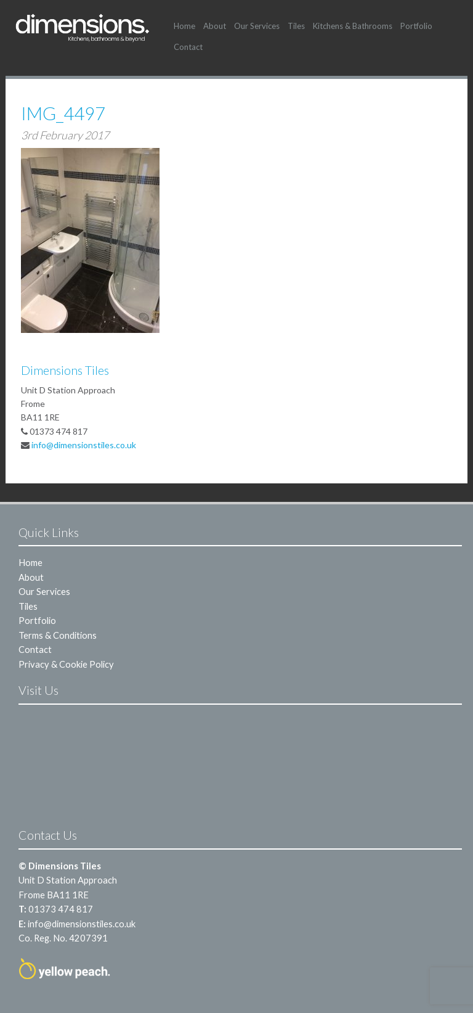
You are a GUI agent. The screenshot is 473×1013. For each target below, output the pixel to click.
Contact (188, 47)
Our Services (257, 26)
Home (184, 26)
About (214, 26)
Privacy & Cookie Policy (66, 664)
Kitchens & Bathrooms (352, 26)
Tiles (296, 26)
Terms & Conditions (57, 635)
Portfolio (416, 26)
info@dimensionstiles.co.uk (83, 445)
